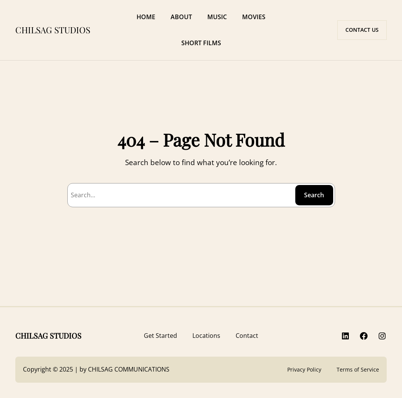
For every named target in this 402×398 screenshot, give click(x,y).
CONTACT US (362, 29)
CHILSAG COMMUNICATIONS (128, 369)
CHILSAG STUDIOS (52, 30)
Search (314, 195)
